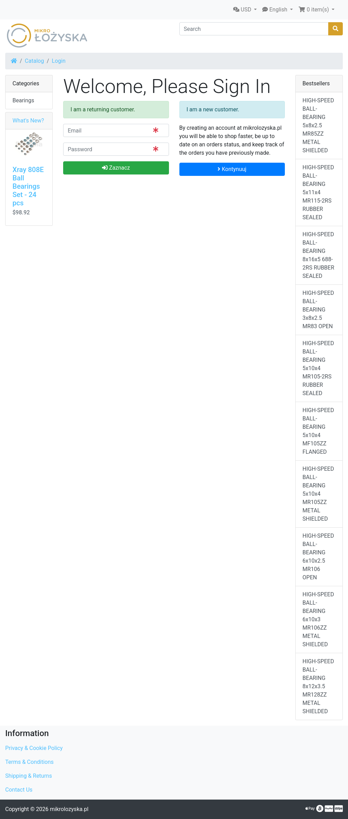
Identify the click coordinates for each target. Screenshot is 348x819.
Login (58, 61)
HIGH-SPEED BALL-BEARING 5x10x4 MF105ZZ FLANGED (318, 431)
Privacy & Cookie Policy (34, 748)
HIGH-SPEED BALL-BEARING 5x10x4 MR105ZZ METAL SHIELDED (318, 494)
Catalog (34, 61)
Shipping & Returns (28, 776)
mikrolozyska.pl (69, 809)
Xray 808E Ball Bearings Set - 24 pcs (28, 186)
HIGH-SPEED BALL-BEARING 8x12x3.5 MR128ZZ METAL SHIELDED (318, 686)
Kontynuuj (232, 169)
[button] (245, 10)
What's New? (28, 120)
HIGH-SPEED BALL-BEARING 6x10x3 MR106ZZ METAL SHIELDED (318, 619)
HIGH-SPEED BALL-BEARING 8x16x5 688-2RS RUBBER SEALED (318, 255)
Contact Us (19, 789)
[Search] (254, 28)
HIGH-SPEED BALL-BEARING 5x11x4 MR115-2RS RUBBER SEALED (318, 192)
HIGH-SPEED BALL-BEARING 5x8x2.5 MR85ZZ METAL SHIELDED (318, 125)
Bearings (23, 100)
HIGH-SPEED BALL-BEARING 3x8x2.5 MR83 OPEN (318, 310)
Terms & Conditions (29, 762)
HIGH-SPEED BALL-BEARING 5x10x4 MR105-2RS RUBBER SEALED (318, 368)
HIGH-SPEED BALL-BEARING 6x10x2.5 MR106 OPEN (318, 556)
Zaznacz (116, 167)
